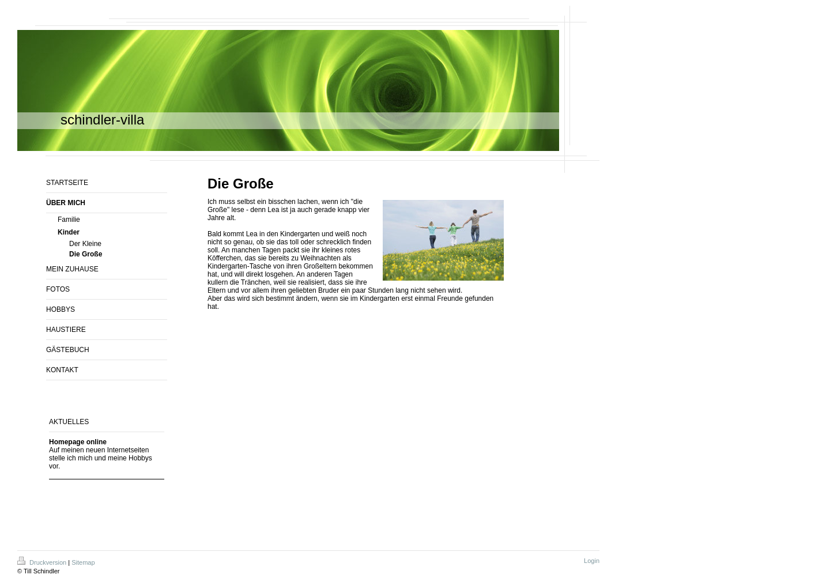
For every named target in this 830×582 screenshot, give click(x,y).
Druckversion (42, 562)
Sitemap (83, 562)
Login (591, 560)
